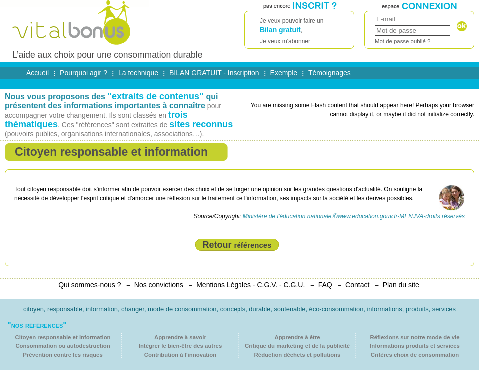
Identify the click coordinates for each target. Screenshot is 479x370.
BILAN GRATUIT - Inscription (214, 73)
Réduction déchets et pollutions (297, 355)
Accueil (37, 73)
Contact (357, 285)
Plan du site (401, 285)
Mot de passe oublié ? (402, 41)
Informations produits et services (415, 346)
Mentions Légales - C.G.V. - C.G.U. (250, 285)
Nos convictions (158, 285)
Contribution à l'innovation (180, 355)
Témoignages (329, 73)
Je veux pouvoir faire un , (299, 31)
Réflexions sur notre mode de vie (414, 337)
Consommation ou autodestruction (62, 346)
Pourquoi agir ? (83, 73)
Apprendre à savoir (180, 337)
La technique (138, 73)
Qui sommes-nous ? (89, 285)
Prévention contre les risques (63, 355)
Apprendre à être (297, 337)
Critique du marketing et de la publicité (297, 346)
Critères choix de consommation (415, 355)
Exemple (283, 73)
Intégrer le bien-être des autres (180, 346)
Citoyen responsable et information (62, 337)
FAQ (325, 285)
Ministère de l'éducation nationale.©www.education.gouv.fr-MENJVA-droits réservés (354, 216)
